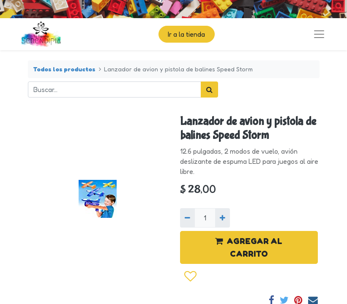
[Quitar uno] (187, 218)
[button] (190, 276)
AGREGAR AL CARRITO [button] (248, 247)
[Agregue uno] (222, 218)
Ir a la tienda (186, 34)
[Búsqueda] (209, 89)
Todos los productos (64, 69)
